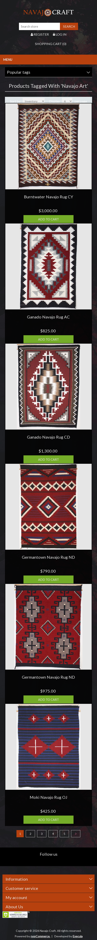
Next (75, 833)
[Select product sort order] (34, 101)
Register (40, 34)
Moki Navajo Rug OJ (48, 797)
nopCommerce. (40, 936)
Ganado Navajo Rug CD (48, 436)
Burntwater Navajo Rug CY (48, 196)
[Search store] (39, 26)
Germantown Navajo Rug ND (48, 557)
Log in (60, 34)
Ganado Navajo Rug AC (48, 316)
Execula (78, 936)
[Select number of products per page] (67, 101)
